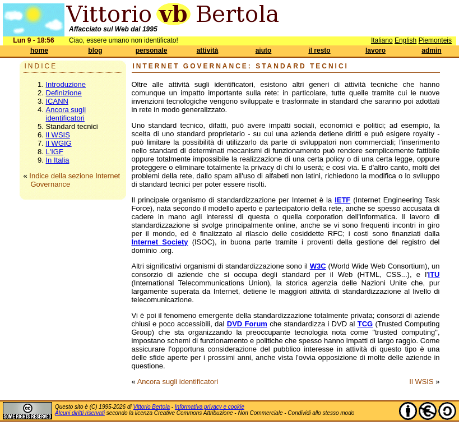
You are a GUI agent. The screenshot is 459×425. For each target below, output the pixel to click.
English (405, 40)
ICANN (57, 101)
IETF (342, 200)
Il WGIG (59, 143)
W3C (318, 266)
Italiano (382, 40)
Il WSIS (58, 135)
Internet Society (160, 242)
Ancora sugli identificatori (66, 113)
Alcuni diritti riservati (80, 413)
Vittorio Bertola (151, 407)
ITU (434, 274)
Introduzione (66, 84)
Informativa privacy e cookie (209, 407)
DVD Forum (247, 324)
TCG (365, 324)
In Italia (57, 160)
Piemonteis (435, 40)
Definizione (64, 93)
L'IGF (54, 151)
